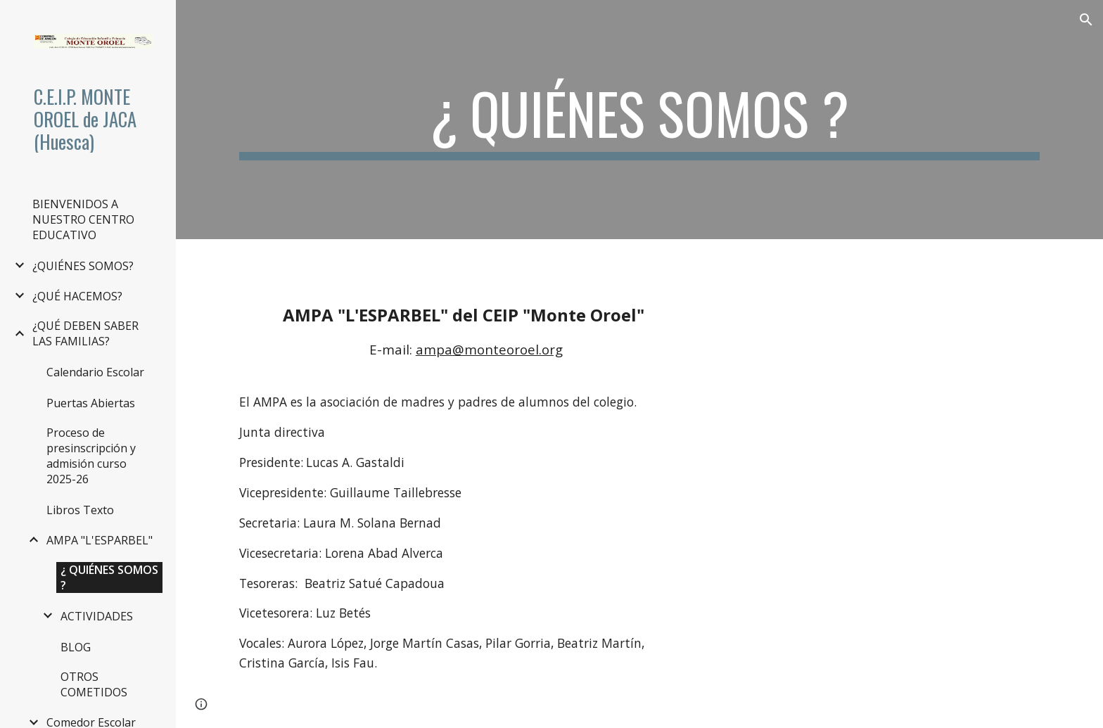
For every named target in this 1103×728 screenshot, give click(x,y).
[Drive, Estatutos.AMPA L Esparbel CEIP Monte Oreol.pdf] (882, 483)
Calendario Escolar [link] (95, 372)
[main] (639, 119)
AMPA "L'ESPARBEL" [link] (99, 540)
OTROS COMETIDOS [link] (93, 684)
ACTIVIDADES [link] (96, 616)
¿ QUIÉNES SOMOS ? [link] (109, 577)
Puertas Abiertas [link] (90, 403)
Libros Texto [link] (80, 510)
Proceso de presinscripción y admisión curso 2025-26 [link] (91, 456)
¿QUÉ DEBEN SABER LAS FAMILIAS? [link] (85, 333)
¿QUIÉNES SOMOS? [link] (83, 266)
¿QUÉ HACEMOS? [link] (77, 296)
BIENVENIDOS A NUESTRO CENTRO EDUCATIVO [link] (83, 219)
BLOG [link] (75, 647)
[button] (1086, 20)
